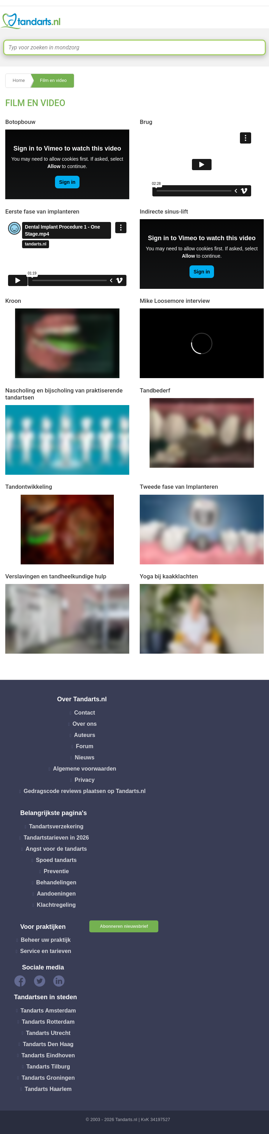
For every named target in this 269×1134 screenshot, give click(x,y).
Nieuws (85, 757)
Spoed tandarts (56, 860)
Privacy (85, 780)
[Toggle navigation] (259, 21)
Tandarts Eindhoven (48, 1055)
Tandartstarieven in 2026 (56, 838)
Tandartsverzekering (56, 826)
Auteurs (84, 735)
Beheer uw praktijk (45, 940)
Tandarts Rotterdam (48, 1021)
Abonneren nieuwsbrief (124, 926)
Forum (85, 746)
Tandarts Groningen (48, 1077)
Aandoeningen (56, 894)
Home (19, 80)
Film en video (53, 80)
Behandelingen (56, 882)
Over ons (85, 724)
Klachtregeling (56, 905)
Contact (84, 713)
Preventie (56, 871)
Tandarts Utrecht (48, 1033)
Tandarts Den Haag (48, 1044)
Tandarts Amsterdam (48, 1010)
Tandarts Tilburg (48, 1066)
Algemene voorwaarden (84, 769)
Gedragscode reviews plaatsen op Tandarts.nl (84, 791)
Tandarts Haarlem (48, 1089)
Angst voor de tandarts (56, 849)
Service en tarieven (45, 951)
